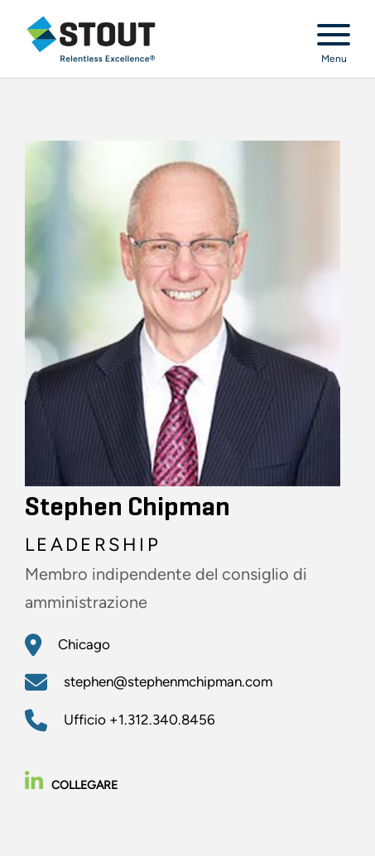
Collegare (71, 785)
